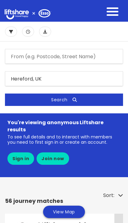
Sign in (20, 158)
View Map (64, 212)
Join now (53, 158)
